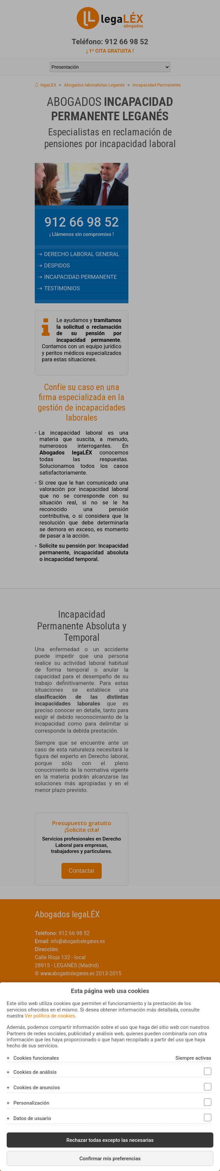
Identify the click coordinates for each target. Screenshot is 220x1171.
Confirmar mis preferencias (109, 1159)
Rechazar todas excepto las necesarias (110, 1140)
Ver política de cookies (50, 1016)
